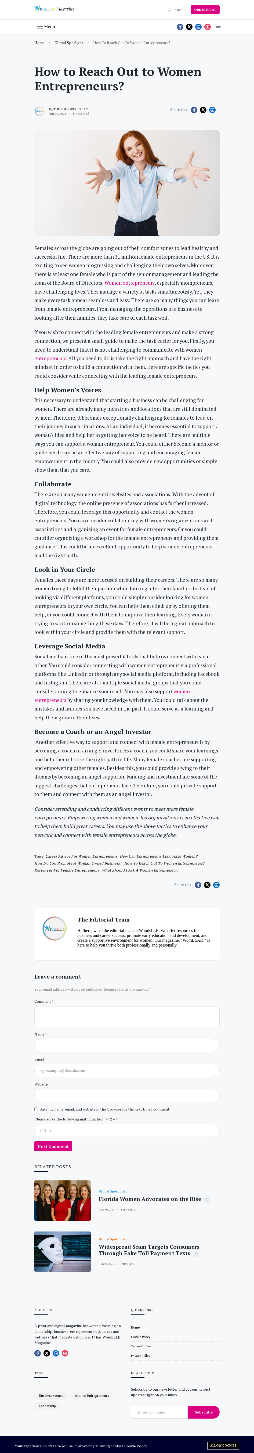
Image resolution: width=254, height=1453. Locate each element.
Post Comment (53, 1146)
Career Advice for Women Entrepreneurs (81, 856)
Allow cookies (223, 1445)
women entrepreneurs (91, 1395)
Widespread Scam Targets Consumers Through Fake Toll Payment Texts (149, 1250)
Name (39, 1034)
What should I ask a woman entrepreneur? (140, 870)
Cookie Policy (135, 1445)
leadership (47, 1406)
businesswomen (51, 1395)
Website (41, 1084)
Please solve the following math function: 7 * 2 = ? (76, 1119)
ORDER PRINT (205, 10)
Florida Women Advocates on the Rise (150, 1198)
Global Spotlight (69, 42)
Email (39, 1059)
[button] (46, 26)
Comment (43, 1001)
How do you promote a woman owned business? (78, 863)
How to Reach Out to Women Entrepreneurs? (164, 863)
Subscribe (204, 1412)
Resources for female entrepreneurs (66, 870)
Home (39, 42)
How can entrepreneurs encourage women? (158, 856)
